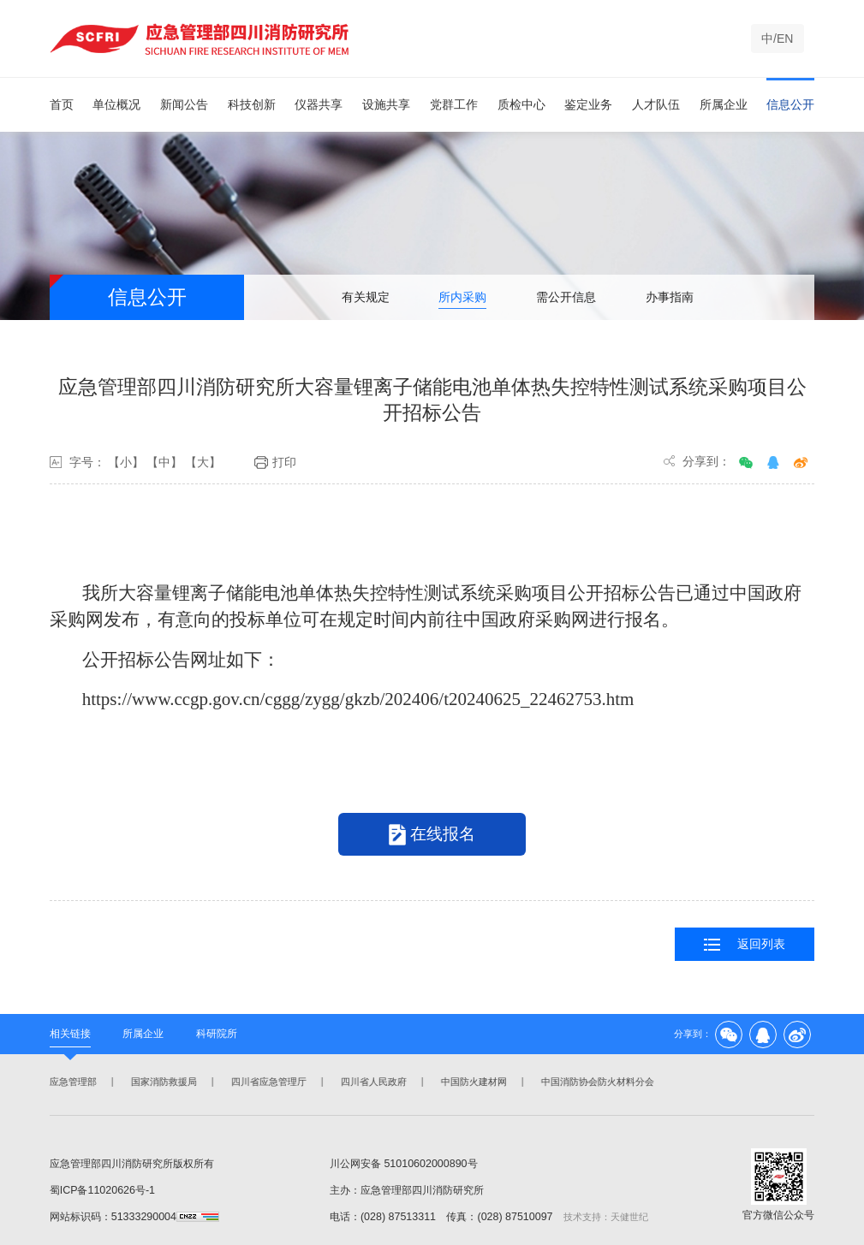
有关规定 (366, 297)
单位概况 (116, 104)
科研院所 (216, 1034)
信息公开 (790, 104)
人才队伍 (656, 104)
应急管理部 (71, 1082)
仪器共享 (319, 104)
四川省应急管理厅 (267, 1082)
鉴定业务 (588, 104)
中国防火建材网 (472, 1082)
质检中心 (521, 104)
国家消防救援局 (162, 1082)
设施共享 (386, 104)
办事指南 (670, 297)
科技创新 (252, 104)
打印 (275, 463)
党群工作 (454, 104)
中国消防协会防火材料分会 (595, 1082)
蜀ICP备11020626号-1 (102, 1190)
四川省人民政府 (372, 1082)
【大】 (203, 462)
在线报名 (432, 834)
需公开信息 (566, 297)
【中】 (164, 462)
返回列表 (744, 944)
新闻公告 (184, 104)
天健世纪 (629, 1217)
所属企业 (724, 104)
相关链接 (70, 1034)
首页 (62, 104)
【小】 (126, 462)
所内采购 (462, 297)
